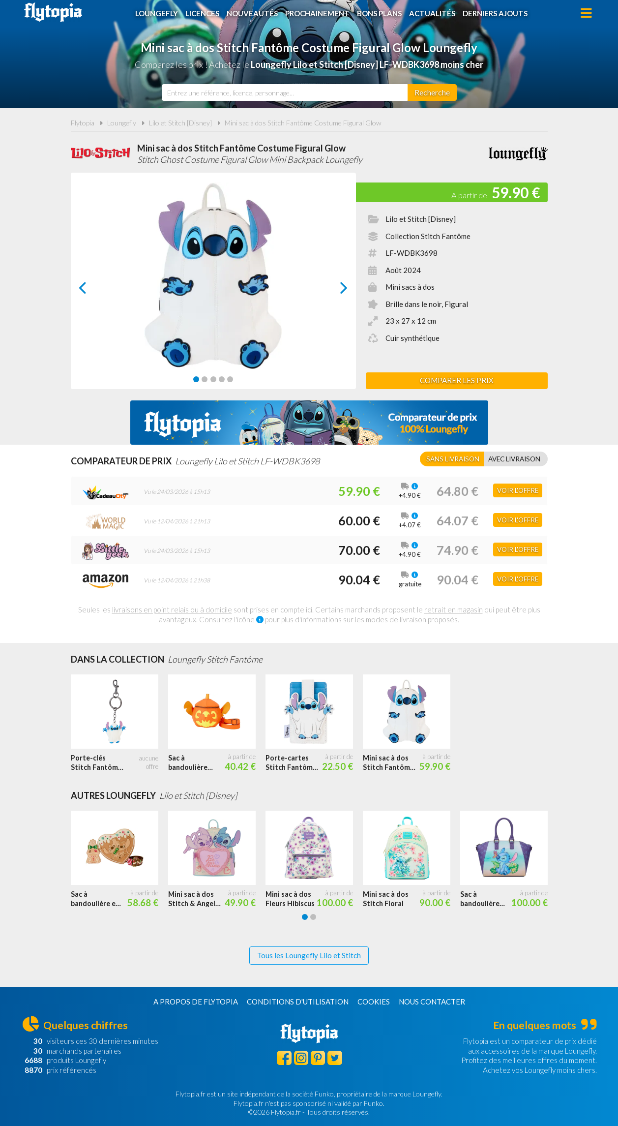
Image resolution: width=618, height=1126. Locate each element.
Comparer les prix (457, 380)
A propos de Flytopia (195, 1001)
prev (94, 290)
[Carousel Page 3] (213, 379)
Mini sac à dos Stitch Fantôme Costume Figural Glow (303, 123)
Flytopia (53, 12)
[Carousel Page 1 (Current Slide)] (196, 379)
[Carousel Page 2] (204, 379)
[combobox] (285, 92)
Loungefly (156, 13)
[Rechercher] (432, 92)
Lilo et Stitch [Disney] (180, 123)
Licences (202, 13)
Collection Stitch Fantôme (428, 236)
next (332, 290)
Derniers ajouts (495, 13)
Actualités (432, 13)
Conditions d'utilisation (298, 1001)
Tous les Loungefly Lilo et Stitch (309, 955)
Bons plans (379, 13)
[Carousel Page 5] (230, 379)
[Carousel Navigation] (213, 288)
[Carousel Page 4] (222, 379)
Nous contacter (432, 1001)
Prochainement (317, 13)
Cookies (373, 1001)
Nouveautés (252, 13)
